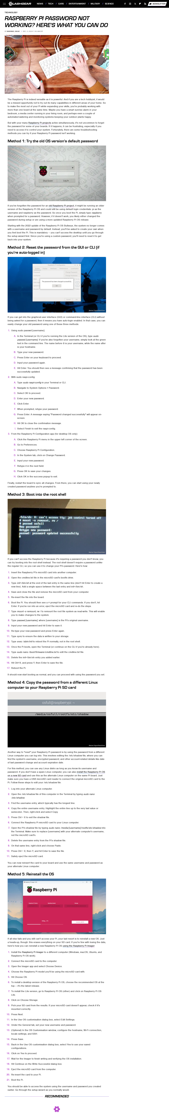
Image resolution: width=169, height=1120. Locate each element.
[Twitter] (135, 4)
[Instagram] (130, 4)
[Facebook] (125, 4)
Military (95, 4)
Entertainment (77, 4)
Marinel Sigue (13, 31)
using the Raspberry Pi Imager (79, 945)
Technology (11, 13)
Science (109, 4)
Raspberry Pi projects (39, 122)
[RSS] (145, 4)
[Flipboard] (140, 4)
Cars (61, 4)
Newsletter (157, 4)
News (40, 4)
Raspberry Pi (103, 92)
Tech (50, 4)
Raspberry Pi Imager (32, 952)
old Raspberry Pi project (61, 205)
